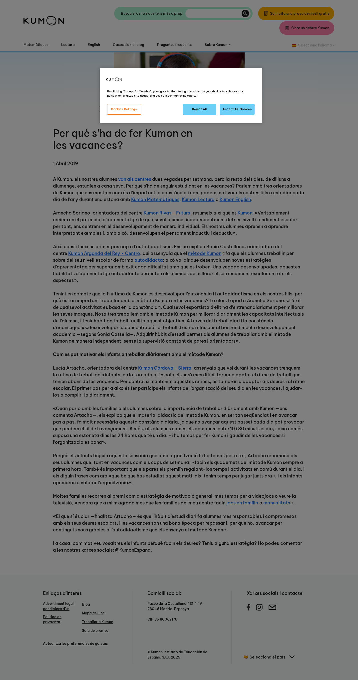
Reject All (199, 109)
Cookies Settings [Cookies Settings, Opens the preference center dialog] (124, 109)
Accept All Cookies (237, 109)
